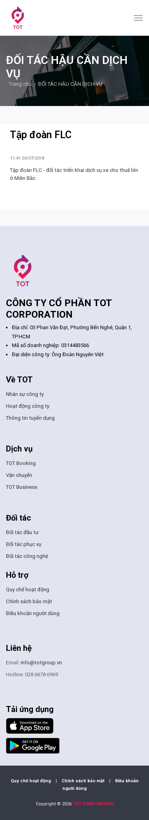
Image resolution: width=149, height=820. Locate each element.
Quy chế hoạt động (27, 589)
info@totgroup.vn (41, 663)
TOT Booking (21, 463)
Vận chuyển (19, 475)
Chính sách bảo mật (29, 601)
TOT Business (21, 487)
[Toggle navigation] (138, 18)
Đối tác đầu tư (22, 532)
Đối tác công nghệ (27, 556)
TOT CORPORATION (93, 803)
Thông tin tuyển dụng (30, 418)
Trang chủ (20, 84)
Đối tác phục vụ (23, 544)
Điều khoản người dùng (33, 613)
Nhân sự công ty (25, 394)
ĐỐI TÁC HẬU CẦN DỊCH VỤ (70, 84)
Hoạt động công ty (27, 406)
